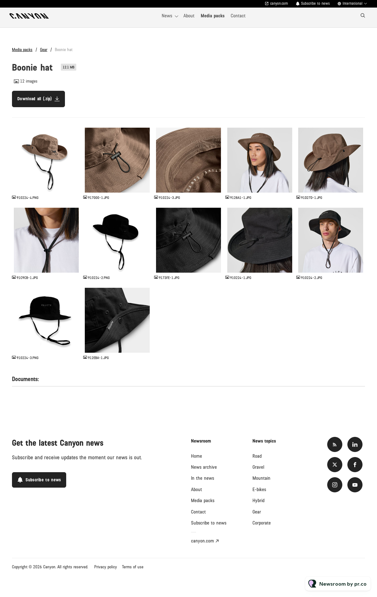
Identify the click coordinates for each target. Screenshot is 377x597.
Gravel (258, 467)
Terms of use (132, 567)
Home (196, 456)
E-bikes (259, 489)
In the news (202, 478)
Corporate (261, 522)
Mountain (261, 478)
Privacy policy (105, 567)
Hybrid (258, 500)
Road (257, 456)
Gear (43, 50)
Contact (238, 15)
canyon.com (279, 4)
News (167, 15)
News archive (204, 467)
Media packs (212, 15)
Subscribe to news (315, 4)
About (188, 15)
